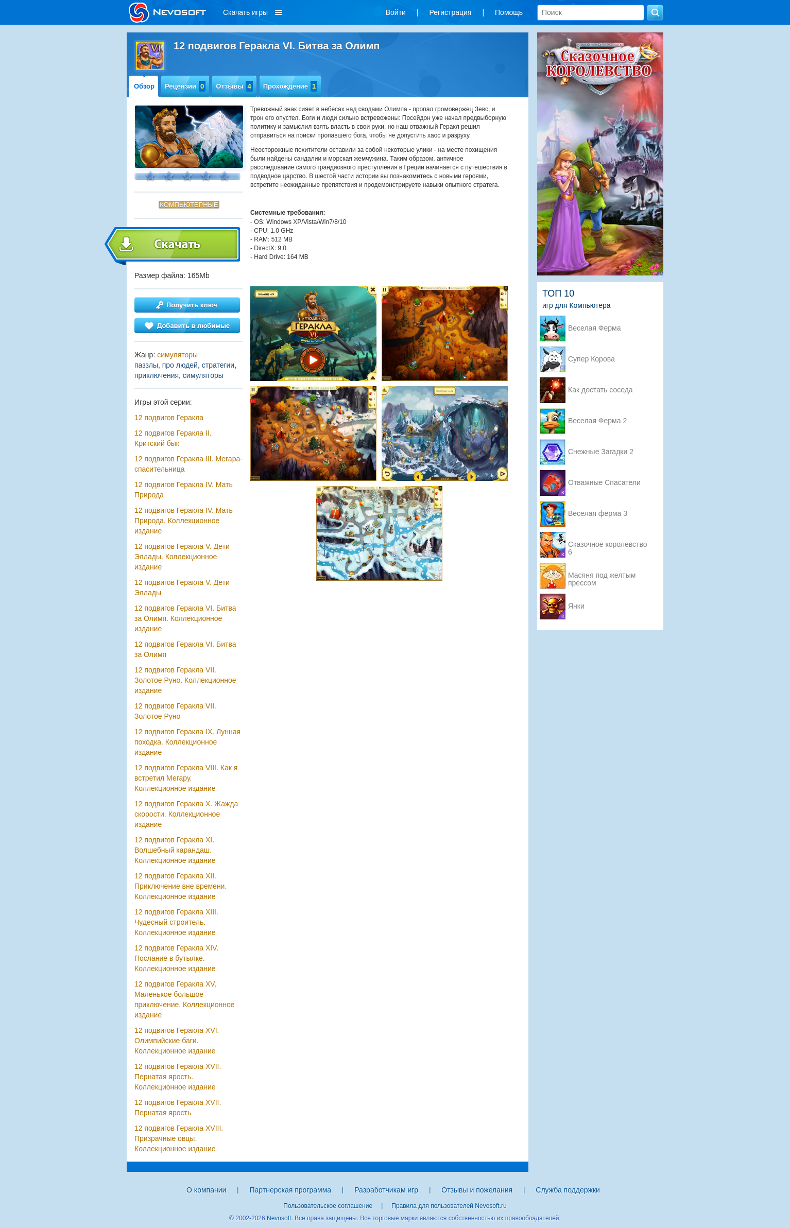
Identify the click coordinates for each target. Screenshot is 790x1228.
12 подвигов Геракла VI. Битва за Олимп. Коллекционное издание (185, 618)
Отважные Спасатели (604, 483)
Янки (576, 606)
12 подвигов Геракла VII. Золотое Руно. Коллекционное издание (185, 680)
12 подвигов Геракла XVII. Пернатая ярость (177, 1107)
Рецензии (185, 86)
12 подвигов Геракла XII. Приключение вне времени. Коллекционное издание (180, 886)
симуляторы (177, 355)
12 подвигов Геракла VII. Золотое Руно (175, 711)
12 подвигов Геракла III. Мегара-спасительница (188, 464)
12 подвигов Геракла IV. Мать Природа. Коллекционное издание (183, 520)
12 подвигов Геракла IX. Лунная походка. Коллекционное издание (187, 742)
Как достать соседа (600, 390)
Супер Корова (591, 359)
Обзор (144, 86)
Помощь (509, 12)
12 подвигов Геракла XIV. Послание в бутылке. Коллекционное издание (176, 958)
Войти (396, 12)
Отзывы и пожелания (476, 1190)
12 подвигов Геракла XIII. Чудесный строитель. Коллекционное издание (176, 922)
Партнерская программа (290, 1190)
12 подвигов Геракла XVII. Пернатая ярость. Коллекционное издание (177, 1076)
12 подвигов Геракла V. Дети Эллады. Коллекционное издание (182, 556)
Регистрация (451, 12)
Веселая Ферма (594, 328)
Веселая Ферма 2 (597, 421)
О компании (206, 1190)
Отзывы (234, 86)
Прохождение (290, 86)
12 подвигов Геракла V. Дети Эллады (182, 587)
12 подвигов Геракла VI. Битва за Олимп (185, 649)
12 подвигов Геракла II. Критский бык (173, 438)
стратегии (218, 365)
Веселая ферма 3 (597, 513)
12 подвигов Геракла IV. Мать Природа (183, 489)
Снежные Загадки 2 (600, 452)
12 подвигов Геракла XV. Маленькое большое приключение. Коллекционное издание (184, 999)
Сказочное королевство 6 (607, 545)
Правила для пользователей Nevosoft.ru (448, 1205)
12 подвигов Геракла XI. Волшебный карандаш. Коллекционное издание (175, 850)
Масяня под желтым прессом (602, 576)
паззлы (146, 365)
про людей (180, 365)
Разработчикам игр (386, 1190)
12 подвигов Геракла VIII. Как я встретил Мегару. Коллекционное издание (185, 778)
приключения (156, 375)
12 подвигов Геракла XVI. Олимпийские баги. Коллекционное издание (176, 1040)
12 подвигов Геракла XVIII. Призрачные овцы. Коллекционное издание (178, 1138)
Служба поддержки (568, 1190)
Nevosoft (279, 1218)
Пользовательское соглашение (327, 1205)
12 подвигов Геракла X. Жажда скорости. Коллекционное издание (186, 814)
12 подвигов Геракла (168, 417)
